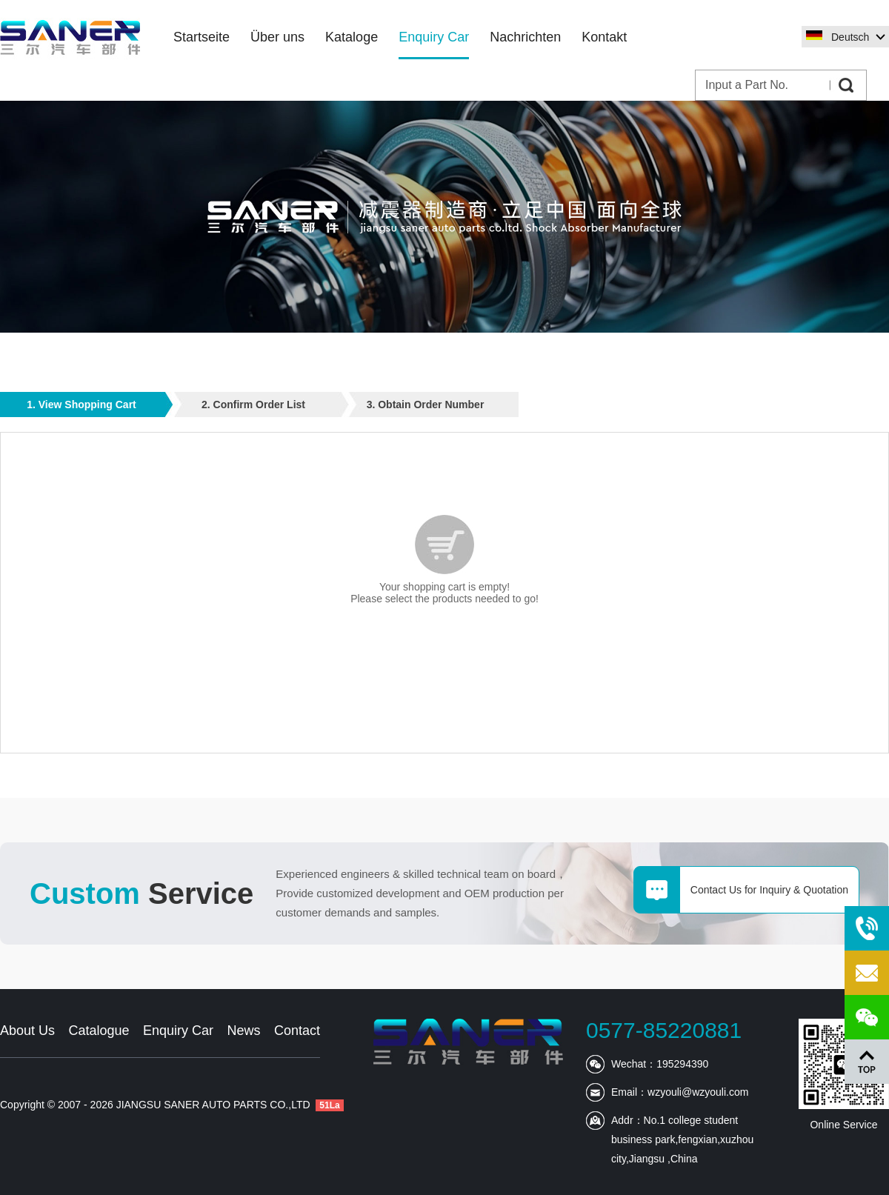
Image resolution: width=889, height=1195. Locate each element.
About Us (27, 1030)
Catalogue (98, 1030)
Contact (297, 1030)
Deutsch (849, 37)
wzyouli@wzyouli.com (697, 1092)
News (243, 1030)
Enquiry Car (178, 1030)
